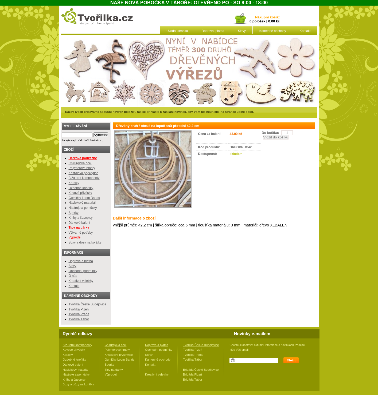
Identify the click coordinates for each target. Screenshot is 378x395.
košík (273, 17)
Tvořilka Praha (79, 314)
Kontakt (305, 31)
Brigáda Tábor (192, 379)
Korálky (74, 183)
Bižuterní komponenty (84, 178)
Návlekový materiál (82, 203)
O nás (73, 276)
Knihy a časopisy (81, 218)
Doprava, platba (213, 31)
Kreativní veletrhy (81, 281)
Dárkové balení (79, 223)
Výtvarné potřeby (81, 232)
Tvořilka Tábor (79, 319)
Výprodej (75, 237)
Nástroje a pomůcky (83, 208)
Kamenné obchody (272, 31)
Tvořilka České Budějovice (87, 304)
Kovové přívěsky (80, 193)
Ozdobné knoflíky (81, 188)
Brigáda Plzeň (192, 374)
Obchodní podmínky (83, 271)
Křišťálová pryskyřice (83, 173)
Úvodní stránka (177, 31)
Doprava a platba (81, 261)
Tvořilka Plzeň (79, 309)
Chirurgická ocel (80, 163)
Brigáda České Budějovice (201, 369)
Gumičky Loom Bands (84, 198)
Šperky (74, 213)
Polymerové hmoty (82, 168)
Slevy (241, 31)
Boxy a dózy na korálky (85, 242)
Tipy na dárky (114, 369)
